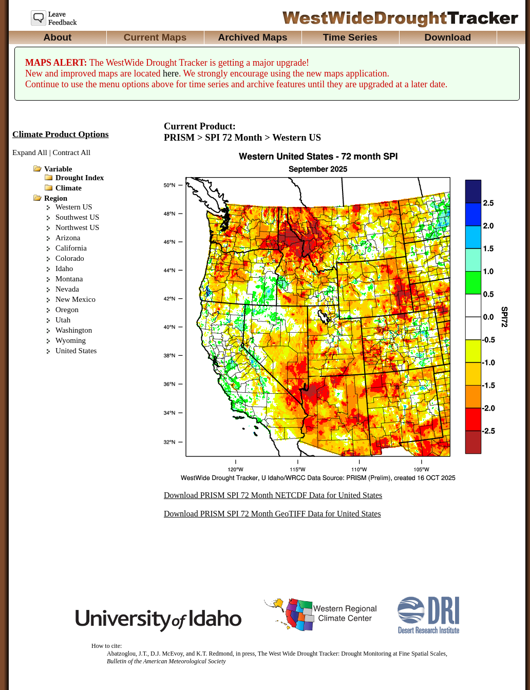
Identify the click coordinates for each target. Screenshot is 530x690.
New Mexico (75, 299)
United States (76, 351)
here (171, 73)
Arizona (67, 238)
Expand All (29, 152)
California (71, 248)
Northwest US (77, 227)
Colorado (69, 258)
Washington (73, 330)
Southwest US (77, 217)
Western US (73, 207)
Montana (69, 279)
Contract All (71, 152)
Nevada (67, 289)
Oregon (67, 309)
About (58, 37)
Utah (62, 320)
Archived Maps (252, 37)
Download (448, 37)
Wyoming (70, 340)
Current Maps (155, 37)
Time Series (350, 37)
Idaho (64, 268)
